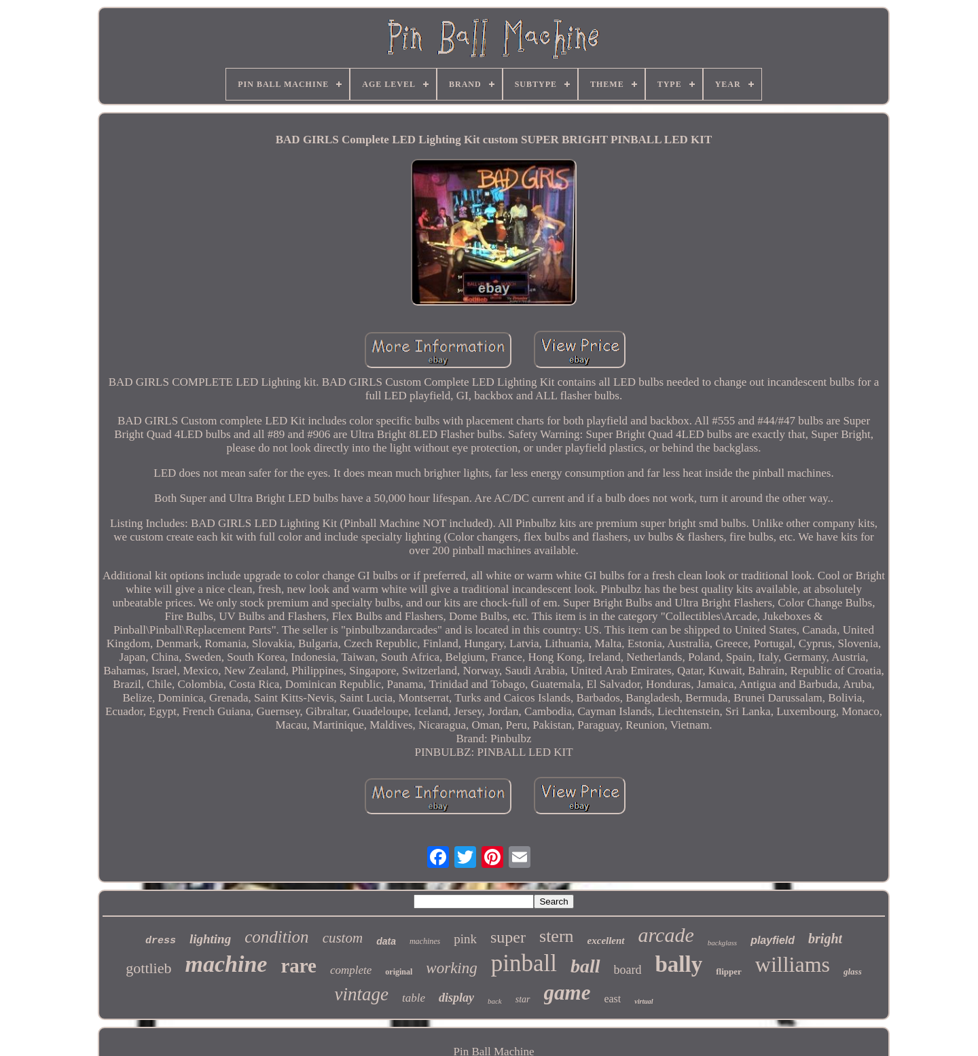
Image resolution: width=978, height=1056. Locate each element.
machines (425, 941)
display (456, 997)
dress (160, 941)
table (413, 997)
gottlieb (148, 968)
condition (276, 937)
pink (465, 939)
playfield (772, 940)
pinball (524, 963)
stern (556, 936)
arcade (666, 935)
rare (298, 966)
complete (351, 970)
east (612, 998)
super (508, 937)
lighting (210, 939)
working (451, 968)
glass (853, 971)
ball (585, 966)
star (522, 999)
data (386, 941)
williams (792, 964)
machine (226, 964)
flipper (729, 971)
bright (825, 938)
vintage (361, 994)
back (495, 1001)
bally (679, 964)
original (398, 972)
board (628, 970)
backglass (722, 943)
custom (343, 938)
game (567, 992)
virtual (643, 1001)
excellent (606, 940)
